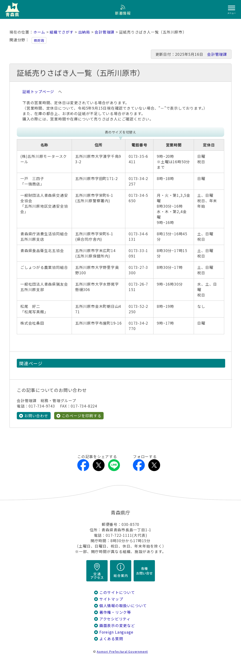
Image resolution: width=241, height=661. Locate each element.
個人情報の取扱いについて (123, 605)
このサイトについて (117, 592)
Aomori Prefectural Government (122, 651)
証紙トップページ (38, 91)
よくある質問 (111, 638)
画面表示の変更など (117, 625)
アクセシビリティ (115, 619)
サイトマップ (111, 599)
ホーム (39, 32)
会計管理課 (104, 32)
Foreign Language (116, 632)
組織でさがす (62, 32)
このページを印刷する (81, 415)
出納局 (84, 32)
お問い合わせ (36, 415)
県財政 (39, 40)
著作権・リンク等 (115, 612)
